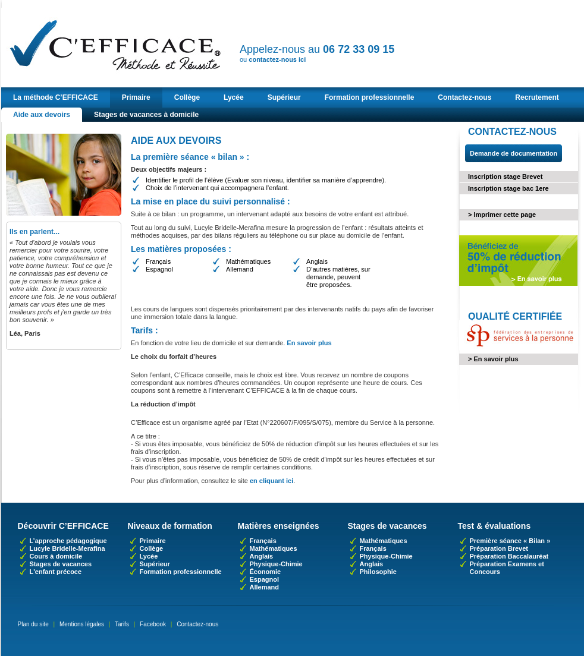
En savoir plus (309, 342)
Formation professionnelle (370, 97)
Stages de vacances (61, 563)
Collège (187, 97)
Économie (265, 571)
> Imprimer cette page (502, 214)
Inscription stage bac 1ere (508, 188)
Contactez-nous (464, 97)
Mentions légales (81, 624)
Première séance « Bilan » (510, 540)
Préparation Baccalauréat (509, 556)
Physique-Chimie (276, 563)
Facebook (153, 624)
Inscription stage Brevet (505, 176)
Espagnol (265, 579)
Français (263, 540)
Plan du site (33, 624)
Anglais (262, 556)
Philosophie (378, 571)
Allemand (265, 587)
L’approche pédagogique (68, 540)
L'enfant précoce (56, 571)
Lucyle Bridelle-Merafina (67, 548)
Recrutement (536, 97)
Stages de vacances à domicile (146, 115)
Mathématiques (273, 548)
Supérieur (284, 97)
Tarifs (122, 624)
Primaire (136, 97)
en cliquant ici (271, 480)
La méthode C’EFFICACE (55, 97)
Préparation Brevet (499, 548)
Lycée (234, 97)
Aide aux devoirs (41, 115)
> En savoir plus (493, 358)
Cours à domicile (56, 556)
